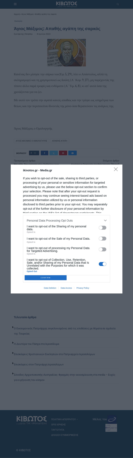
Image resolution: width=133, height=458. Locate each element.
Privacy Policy (82, 288)
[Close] (117, 170)
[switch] (102, 228)
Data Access (66, 288)
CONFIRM (45, 278)
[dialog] (66, 229)
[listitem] (66, 220)
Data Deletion (50, 288)
